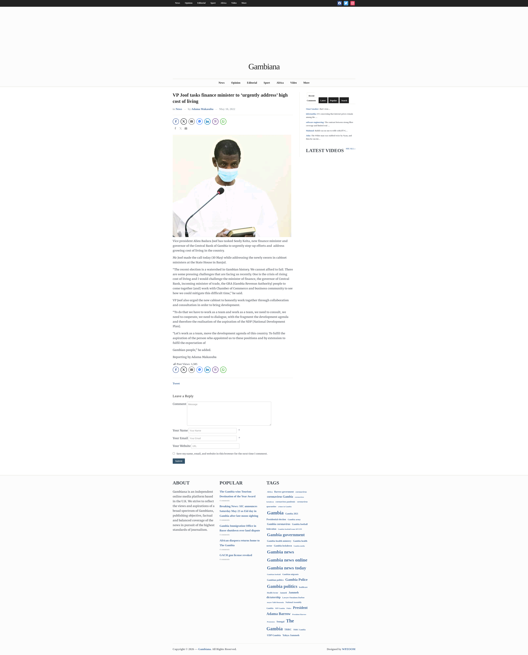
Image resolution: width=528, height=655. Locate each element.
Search (344, 100)
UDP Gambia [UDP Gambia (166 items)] (274, 635)
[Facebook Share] (176, 121)
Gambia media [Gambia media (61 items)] (299, 546)
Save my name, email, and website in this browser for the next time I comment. (222, 453)
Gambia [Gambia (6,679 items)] (275, 512)
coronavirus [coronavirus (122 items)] (301, 492)
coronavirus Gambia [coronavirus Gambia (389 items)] (280, 496)
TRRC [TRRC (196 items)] (287, 629)
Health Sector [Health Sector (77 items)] (272, 593)
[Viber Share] (215, 121)
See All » (350, 148)
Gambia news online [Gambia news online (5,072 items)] (287, 559)
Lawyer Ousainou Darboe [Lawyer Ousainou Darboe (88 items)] (293, 597)
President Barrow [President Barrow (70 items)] (299, 614)
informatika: (311, 114)
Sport (213, 3)
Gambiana (264, 66)
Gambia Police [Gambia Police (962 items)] (296, 580)
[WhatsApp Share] (223, 121)
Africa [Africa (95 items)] (270, 492)
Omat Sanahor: (312, 109)
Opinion (188, 3)
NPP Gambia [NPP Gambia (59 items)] (280, 608)
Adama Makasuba (202, 109)
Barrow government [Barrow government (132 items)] (284, 492)
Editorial (201, 3)
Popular (333, 100)
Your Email (180, 438)
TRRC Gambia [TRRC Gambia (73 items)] (299, 630)
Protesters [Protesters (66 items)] (271, 622)
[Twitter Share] (184, 121)
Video (234, 3)
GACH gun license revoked (236, 555)
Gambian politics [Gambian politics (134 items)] (275, 580)
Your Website (182, 446)
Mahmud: (310, 131)
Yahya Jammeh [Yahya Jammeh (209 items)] (290, 635)
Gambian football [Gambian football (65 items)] (274, 574)
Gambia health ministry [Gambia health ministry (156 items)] (279, 541)
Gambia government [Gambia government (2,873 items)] (286, 534)
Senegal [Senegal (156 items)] (280, 621)
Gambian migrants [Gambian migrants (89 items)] (290, 574)
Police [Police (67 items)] (289, 608)
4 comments (225, 500)
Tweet (176, 383)
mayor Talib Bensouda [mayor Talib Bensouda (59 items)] (275, 602)
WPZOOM (348, 649)
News (177, 3)
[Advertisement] (264, 35)
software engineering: (315, 122)
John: (308, 135)
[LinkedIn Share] (207, 121)
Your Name (180, 430)
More (244, 3)
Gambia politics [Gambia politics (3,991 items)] (282, 586)
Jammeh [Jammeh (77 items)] (283, 593)
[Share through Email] (192, 121)
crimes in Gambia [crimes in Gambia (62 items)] (285, 507)
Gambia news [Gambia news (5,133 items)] (280, 551)
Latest (323, 100)
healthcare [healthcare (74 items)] (303, 587)
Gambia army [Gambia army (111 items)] (294, 519)
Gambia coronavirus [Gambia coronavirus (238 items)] (278, 524)
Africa (223, 3)
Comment (179, 404)
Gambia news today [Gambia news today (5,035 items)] (286, 567)
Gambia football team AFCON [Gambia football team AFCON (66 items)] (290, 529)
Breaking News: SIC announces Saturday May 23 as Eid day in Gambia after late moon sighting (239, 511)
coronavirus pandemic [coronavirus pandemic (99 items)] (285, 502)
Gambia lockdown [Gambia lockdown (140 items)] (283, 545)
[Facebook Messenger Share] (199, 121)
